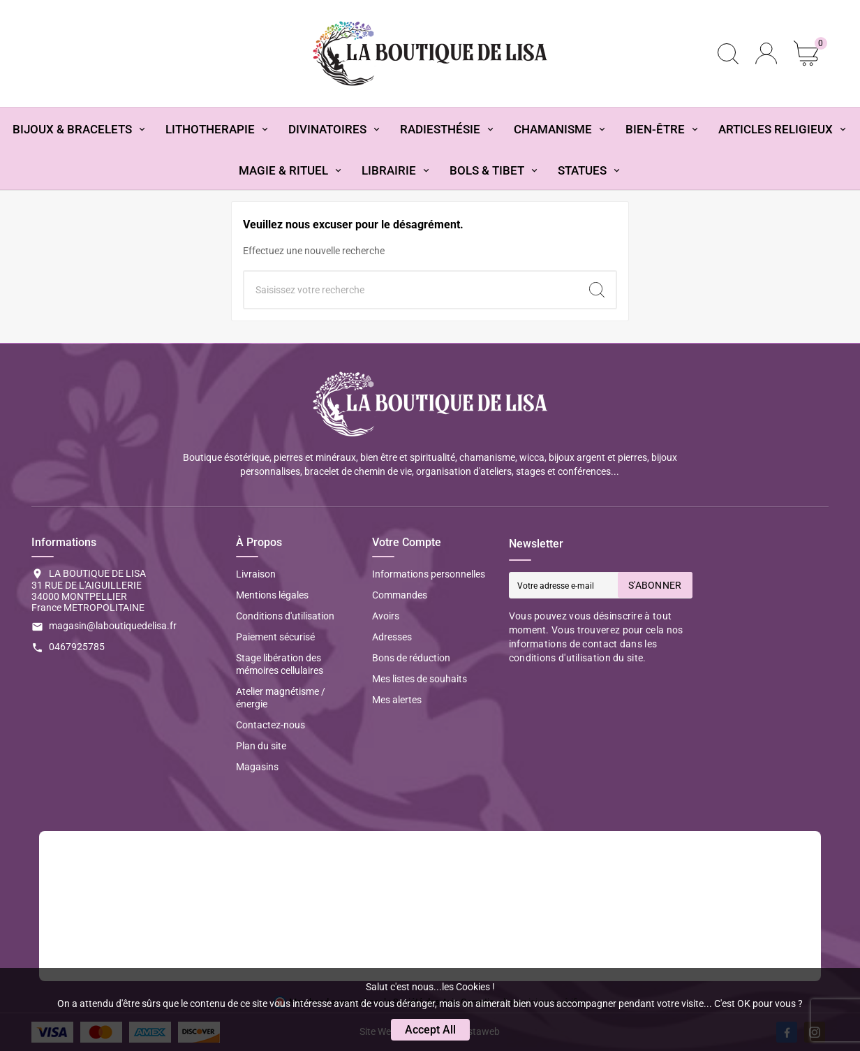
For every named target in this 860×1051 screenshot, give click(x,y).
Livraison (256, 574)
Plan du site (261, 745)
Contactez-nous (270, 724)
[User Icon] (766, 53)
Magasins (257, 766)
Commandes (399, 595)
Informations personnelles (428, 574)
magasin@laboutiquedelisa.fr (113, 625)
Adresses (392, 636)
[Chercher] (411, 290)
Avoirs (385, 616)
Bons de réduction (411, 657)
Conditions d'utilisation (285, 616)
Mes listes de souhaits (419, 678)
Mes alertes (397, 699)
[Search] (597, 289)
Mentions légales (272, 595)
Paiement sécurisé (275, 636)
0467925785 (77, 646)
